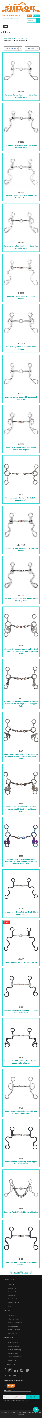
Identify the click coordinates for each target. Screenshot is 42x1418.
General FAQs (13, 1342)
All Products (12, 1295)
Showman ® (12, 1315)
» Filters (5, 32)
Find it (32, 1397)
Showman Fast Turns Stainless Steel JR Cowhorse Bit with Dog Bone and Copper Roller (21, 809)
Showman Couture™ (15, 1319)
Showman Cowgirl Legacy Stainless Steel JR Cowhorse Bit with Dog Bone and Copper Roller (21, 704)
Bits (27, 38)
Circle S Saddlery (14, 1329)
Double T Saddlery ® (15, 1322)
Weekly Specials (13, 1302)
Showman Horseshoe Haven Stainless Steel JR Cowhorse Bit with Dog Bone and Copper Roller (21, 651)
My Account (7, 1390)
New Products (12, 1299)
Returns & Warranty (14, 1350)
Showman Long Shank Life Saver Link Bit (21, 962)
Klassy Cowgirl (13, 1333)
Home (6, 38)
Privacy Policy (12, 1360)
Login (29, 15)
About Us (11, 1285)
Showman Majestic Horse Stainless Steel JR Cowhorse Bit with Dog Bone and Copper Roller (21, 756)
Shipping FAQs (13, 1353)
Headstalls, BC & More (16, 38)
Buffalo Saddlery (13, 1326)
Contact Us (12, 1288)
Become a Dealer (14, 1346)
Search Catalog (13, 1292)
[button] (36, 1409)
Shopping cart (18, 1380)
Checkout (36, 15)
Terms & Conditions (14, 1357)
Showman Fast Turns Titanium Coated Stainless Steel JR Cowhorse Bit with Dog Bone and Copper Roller (21, 861)
